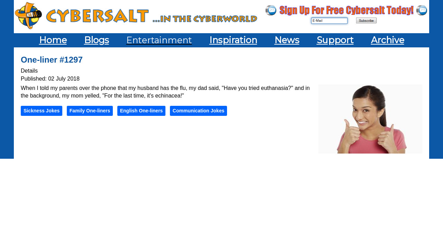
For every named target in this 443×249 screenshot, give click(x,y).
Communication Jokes (198, 110)
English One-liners (141, 110)
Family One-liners (90, 110)
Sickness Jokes (42, 110)
